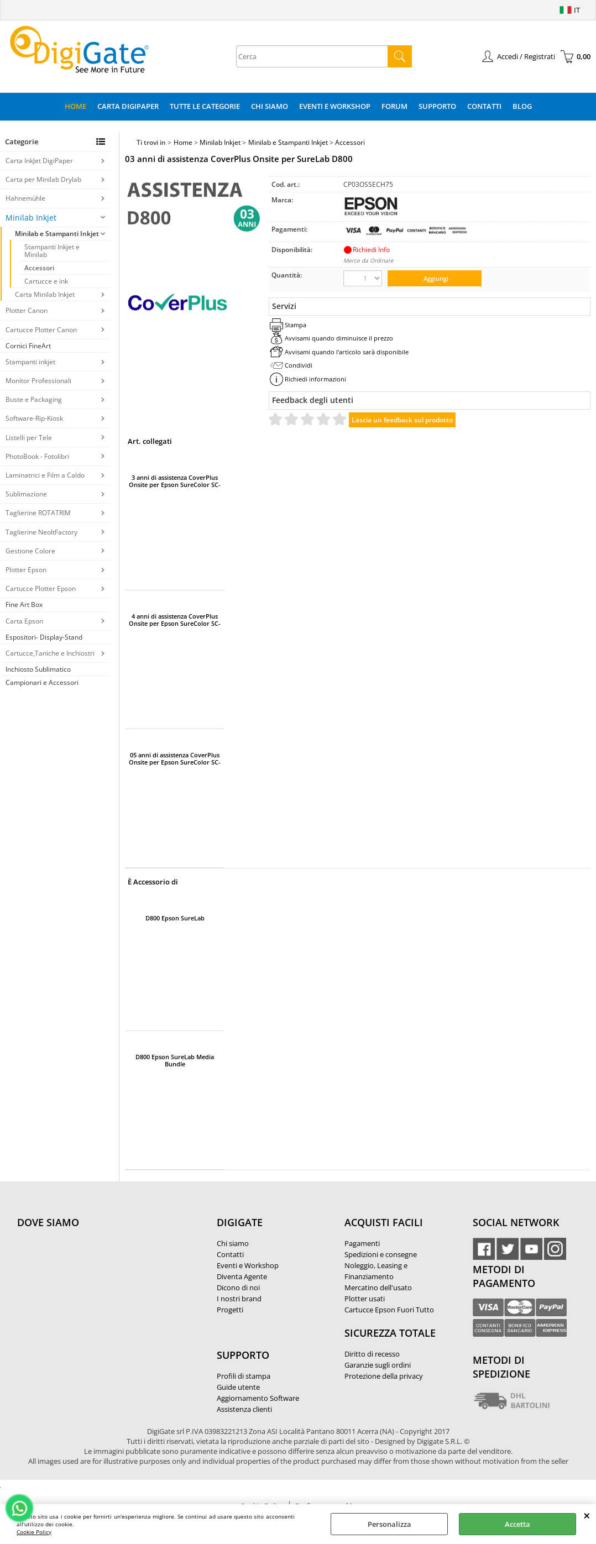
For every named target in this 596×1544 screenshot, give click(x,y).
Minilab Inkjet (31, 217)
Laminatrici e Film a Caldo (45, 475)
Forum (394, 106)
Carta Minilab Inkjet (45, 294)
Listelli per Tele (29, 437)
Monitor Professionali (38, 380)
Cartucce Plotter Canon (41, 329)
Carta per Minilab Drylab (43, 179)
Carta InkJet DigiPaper (39, 160)
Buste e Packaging (34, 399)
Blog (522, 106)
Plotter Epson (26, 569)
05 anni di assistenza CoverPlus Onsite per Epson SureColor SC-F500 (175, 758)
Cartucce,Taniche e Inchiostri (50, 653)
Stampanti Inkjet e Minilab (52, 250)
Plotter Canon (27, 310)
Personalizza (389, 1524)
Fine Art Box (24, 604)
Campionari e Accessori (42, 682)
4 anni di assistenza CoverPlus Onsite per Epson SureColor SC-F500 (175, 620)
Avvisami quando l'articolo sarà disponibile (347, 352)
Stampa (295, 325)
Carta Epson (24, 621)
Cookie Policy (34, 1532)
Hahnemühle (25, 198)
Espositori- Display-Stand (44, 637)
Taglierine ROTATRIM (38, 512)
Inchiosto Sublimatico (38, 669)
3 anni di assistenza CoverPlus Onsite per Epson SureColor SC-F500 (175, 481)
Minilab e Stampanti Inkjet (57, 233)
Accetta (517, 1524)
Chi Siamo (269, 106)
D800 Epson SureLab (175, 918)
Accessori (39, 268)
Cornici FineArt (28, 345)
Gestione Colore (30, 551)
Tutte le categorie (205, 106)
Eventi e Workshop (334, 106)
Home (75, 106)
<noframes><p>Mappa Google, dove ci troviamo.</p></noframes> (100, 1295)
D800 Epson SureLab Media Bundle (174, 1060)
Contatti (484, 106)
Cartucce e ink (46, 281)
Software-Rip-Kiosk (34, 418)
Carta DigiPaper (128, 106)
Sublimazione (26, 494)
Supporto (437, 106)
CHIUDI (586, 1515)
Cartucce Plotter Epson (41, 588)
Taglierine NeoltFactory (41, 532)
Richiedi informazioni (315, 379)
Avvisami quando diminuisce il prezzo (339, 338)
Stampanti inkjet (30, 362)
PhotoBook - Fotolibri (37, 456)
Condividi (298, 365)
